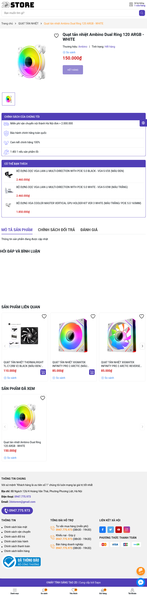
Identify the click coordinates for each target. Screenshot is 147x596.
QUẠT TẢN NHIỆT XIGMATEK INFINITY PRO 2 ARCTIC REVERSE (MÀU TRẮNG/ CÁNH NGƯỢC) (120, 364)
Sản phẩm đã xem (18, 388)
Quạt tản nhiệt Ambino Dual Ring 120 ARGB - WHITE (22, 444)
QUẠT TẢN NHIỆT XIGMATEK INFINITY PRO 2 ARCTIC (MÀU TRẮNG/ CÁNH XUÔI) (69, 364)
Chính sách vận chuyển (17, 531)
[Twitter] (110, 529)
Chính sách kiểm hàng (17, 551)
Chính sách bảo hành (16, 541)
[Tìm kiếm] (142, 13)
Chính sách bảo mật (15, 527)
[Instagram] (127, 529)
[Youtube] (118, 529)
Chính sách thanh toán (17, 546)
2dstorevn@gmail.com (22, 501)
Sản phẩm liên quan (20, 307)
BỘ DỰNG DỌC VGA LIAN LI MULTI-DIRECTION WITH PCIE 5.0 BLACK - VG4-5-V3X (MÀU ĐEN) (70, 170)
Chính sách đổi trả (14, 536)
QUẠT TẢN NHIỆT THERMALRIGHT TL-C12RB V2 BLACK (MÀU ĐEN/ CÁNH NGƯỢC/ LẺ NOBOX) (23, 364)
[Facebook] (102, 529)
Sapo (98, 582)
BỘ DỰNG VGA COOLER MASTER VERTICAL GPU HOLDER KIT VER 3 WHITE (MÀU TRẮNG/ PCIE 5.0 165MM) (78, 203)
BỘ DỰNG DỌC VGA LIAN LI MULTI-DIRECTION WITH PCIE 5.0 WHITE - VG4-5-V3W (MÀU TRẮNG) (72, 187)
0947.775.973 (23, 496)
